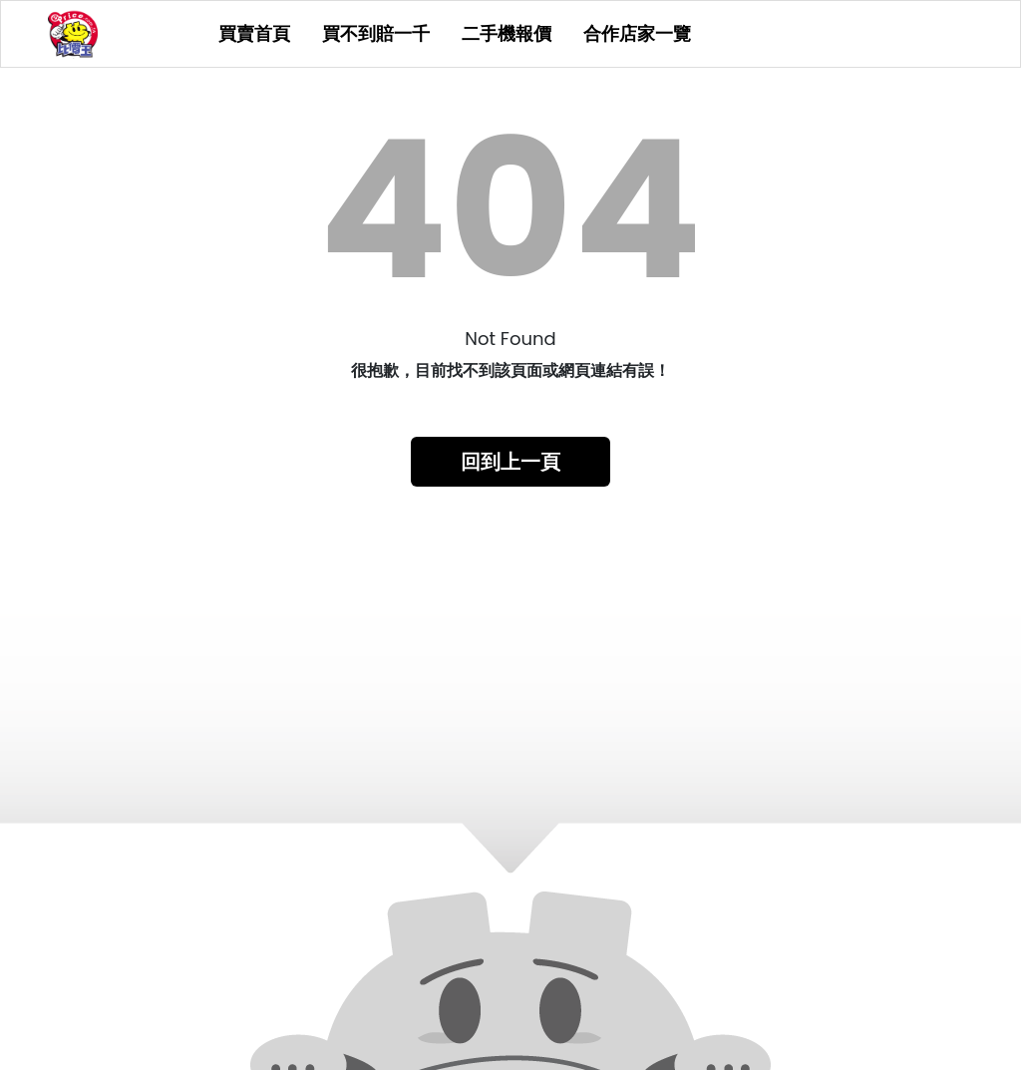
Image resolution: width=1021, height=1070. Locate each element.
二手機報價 (506, 34)
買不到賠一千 (376, 34)
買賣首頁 (254, 34)
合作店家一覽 (637, 34)
